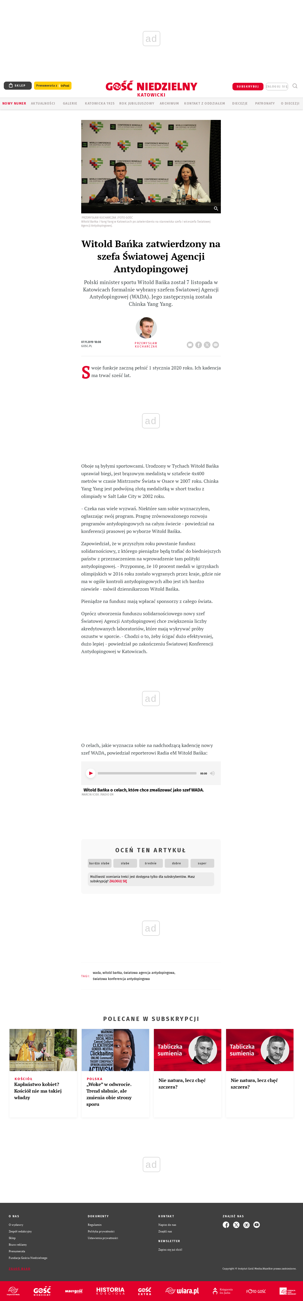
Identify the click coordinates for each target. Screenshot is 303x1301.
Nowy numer (14, 103)
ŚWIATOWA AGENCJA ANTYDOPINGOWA (149, 973)
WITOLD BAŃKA (112, 973)
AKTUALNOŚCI (43, 103)
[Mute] (212, 773)
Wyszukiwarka (294, 86)
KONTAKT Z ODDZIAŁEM (204, 103)
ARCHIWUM (169, 103)
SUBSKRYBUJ (248, 86)
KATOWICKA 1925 (100, 103)
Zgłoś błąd (20, 1268)
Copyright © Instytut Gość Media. (243, 1268)
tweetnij (208, 343)
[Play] (90, 773)
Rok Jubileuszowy (136, 103)
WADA (97, 973)
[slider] (147, 773)
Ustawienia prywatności (103, 1238)
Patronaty (265, 103)
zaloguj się (277, 86)
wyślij (216, 343)
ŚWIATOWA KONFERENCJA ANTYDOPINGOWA (121, 979)
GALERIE (70, 103)
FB (199, 343)
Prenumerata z (52, 85)
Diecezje (240, 103)
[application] (151, 773)
